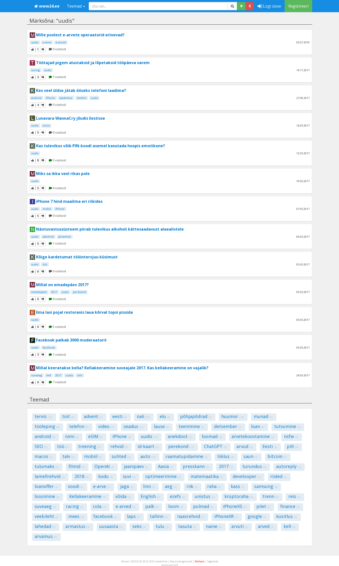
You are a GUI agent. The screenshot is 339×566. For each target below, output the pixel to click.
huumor (232, 416)
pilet (263, 506)
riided (278, 476)
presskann (196, 466)
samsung (265, 486)
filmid (76, 466)
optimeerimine (163, 476)
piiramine (64, 236)
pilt (292, 446)
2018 (81, 476)
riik (191, 486)
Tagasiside (212, 561)
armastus (77, 526)
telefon (82, 98)
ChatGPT (215, 446)
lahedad (45, 526)
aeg (170, 486)
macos (43, 456)
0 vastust (57, 49)
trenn (270, 496)
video (106, 426)
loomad (212, 436)
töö (45, 264)
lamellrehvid (50, 476)
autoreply (288, 466)
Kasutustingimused (181, 561)
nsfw (291, 436)
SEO (41, 446)
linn (149, 486)
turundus (254, 466)
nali (143, 416)
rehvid (119, 446)
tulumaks (46, 466)
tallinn (158, 516)
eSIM (95, 436)
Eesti (269, 446)
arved (266, 526)
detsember (227, 426)
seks (139, 526)
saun (250, 456)
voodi (75, 486)
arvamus (46, 536)
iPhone (50, 98)
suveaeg (36, 375)
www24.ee (46, 6)
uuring (35, 70)
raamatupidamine (186, 456)
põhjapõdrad (196, 416)
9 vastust (57, 299)
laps (133, 516)
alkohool (48, 236)
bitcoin (277, 456)
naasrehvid (190, 516)
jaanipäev (136, 466)
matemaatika (207, 476)
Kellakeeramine (87, 496)
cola (99, 506)
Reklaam (199, 561)
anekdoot (180, 436)
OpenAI (104, 466)
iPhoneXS (234, 506)
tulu (162, 526)
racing (74, 506)
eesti (119, 416)
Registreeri (298, 6)
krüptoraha (238, 496)
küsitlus (286, 516)
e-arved (61, 42)
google (257, 516)
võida (123, 496)
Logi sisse (269, 6)
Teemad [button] (76, 6)
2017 (54, 292)
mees (76, 516)
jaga (126, 486)
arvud (244, 446)
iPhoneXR (226, 516)
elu (165, 416)
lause (161, 426)
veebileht (46, 516)
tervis (43, 416)
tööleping (47, 426)
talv (68, 456)
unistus (204, 496)
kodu (105, 476)
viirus (46, 125)
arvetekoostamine (253, 436)
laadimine (65, 98)
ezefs (177, 496)
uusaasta (110, 526)
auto (148, 456)
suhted (121, 456)
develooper (247, 476)
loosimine (47, 496)
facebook (49, 347)
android (36, 98)
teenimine (191, 426)
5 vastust (57, 160)
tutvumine (287, 426)
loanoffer (46, 486)
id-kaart (148, 446)
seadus (134, 426)
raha (214, 486)
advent (93, 416)
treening (89, 446)
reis (294, 496)
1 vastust (57, 77)
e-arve (47, 42)
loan (257, 426)
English (150, 496)
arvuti (239, 526)
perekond (79, 292)
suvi (129, 476)
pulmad (203, 506)
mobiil (47, 209)
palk (151, 506)
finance (290, 506)
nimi (71, 436)
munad (263, 416)
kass (237, 486)
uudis (34, 42)
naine (214, 526)
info (79, 375)
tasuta (187, 526)
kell (48, 375)
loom (175, 506)
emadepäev (39, 292)
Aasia (165, 466)
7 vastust (57, 382)
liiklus (225, 456)
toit (68, 416)
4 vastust (57, 188)
